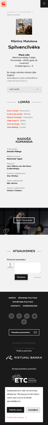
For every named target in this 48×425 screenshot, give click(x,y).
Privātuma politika (23, 302)
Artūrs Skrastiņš (15, 114)
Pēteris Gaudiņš (14, 117)
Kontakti (15, 306)
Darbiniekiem (30, 306)
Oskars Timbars (14, 190)
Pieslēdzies (37, 277)
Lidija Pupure (13, 121)
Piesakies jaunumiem (24, 332)
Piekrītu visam (15, 410)
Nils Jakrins (12, 183)
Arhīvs (12, 298)
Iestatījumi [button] (33, 410)
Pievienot (21, 277)
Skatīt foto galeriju (24, 220)
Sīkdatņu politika (27, 298)
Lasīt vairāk (24, 89)
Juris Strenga (13, 124)
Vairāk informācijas (17, 417)
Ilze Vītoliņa (12, 176)
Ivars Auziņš (13, 111)
